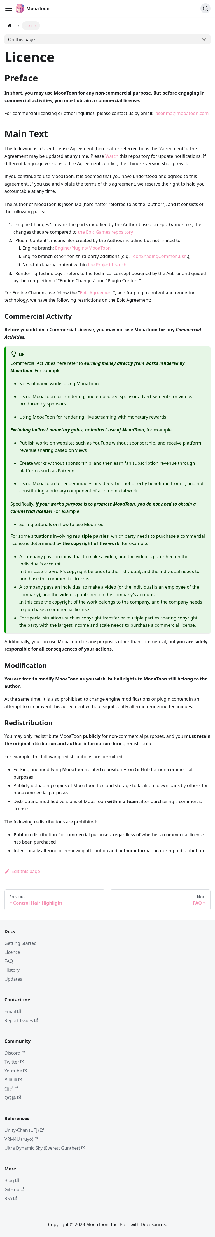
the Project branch (107, 265)
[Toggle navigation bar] (8, 8)
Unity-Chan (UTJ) (24, 1130)
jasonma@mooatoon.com (182, 113)
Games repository (114, 232)
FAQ (8, 961)
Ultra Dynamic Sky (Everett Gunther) (44, 1148)
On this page (21, 39)
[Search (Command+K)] (205, 8)
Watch (111, 156)
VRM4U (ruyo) (21, 1139)
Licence (12, 952)
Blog (11, 1180)
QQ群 (12, 1098)
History (12, 970)
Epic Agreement (96, 293)
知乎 (11, 1089)
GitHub (14, 1189)
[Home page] (9, 25)
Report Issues (21, 1020)
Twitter (14, 1062)
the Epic (86, 232)
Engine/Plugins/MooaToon (83, 248)
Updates (13, 979)
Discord (14, 1053)
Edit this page (22, 871)
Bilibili (13, 1080)
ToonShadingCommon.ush (158, 256)
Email (12, 1011)
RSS (10, 1198)
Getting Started (20, 943)
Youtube (15, 1071)
